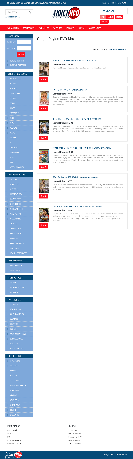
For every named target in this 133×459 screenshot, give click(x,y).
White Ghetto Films (92, 119)
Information (70, 28)
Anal (10, 123)
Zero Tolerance (15, 339)
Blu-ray (11, 282)
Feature (11, 98)
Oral (10, 162)
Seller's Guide (12, 433)
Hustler (11, 329)
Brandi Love (13, 184)
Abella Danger (14, 234)
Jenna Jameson (15, 209)
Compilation (13, 93)
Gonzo (11, 108)
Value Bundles (14, 79)
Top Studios (44, 28)
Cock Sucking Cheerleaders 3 (68, 206)
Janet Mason (14, 214)
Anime (11, 118)
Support (82, 28)
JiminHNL (12, 371)
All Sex (11, 84)
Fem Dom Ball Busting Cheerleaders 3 (73, 148)
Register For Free (17, 61)
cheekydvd (13, 366)
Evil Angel (12, 304)
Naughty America (15, 314)
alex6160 (12, 376)
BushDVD (12, 395)
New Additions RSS (14, 444)
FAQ (9, 437)
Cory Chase (13, 248)
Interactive (13, 113)
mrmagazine (13, 361)
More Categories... (16, 167)
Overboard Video (79, 90)
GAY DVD (110, 17)
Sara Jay (12, 224)
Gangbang (12, 148)
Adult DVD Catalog (14, 440)
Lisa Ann (12, 179)
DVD (102, 17)
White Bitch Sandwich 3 (65, 60)
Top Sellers (57, 28)
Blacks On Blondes (87, 61)
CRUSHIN (11, 410)
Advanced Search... (12, 17)
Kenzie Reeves (14, 204)
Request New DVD (75, 437)
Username (11, 42)
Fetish (11, 103)
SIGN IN (21, 55)
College (11, 138)
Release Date (123, 49)
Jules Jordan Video (16, 334)
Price (115, 49)
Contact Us (72, 430)
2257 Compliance (74, 444)
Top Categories (13, 28)
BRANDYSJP (13, 390)
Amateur (12, 89)
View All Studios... (16, 349)
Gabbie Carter (14, 229)
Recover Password (18, 65)
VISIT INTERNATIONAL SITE (118, 3)
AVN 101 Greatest (15, 265)
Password (11, 48)
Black (11, 133)
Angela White (14, 219)
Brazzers (12, 324)
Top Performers (29, 28)
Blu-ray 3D (12, 292)
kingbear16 (13, 415)
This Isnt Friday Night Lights (68, 119)
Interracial (13, 152)
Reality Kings (14, 309)
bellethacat (13, 405)
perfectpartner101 (16, 385)
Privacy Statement (74, 440)
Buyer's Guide (12, 430)
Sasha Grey (13, 238)
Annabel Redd (14, 199)
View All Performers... (17, 253)
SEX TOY (119, 17)
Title (110, 49)
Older (11, 157)
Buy (43, 79)
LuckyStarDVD (14, 381)
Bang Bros (12, 319)
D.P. (9, 143)
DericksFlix (13, 400)
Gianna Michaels (15, 243)
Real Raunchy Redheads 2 (66, 177)
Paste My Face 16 (62, 89)
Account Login (95, 28)
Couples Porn (14, 270)
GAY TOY (104, 22)
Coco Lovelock (14, 194)
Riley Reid (12, 189)
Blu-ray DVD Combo (16, 287)
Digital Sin (12, 344)
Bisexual (12, 128)
